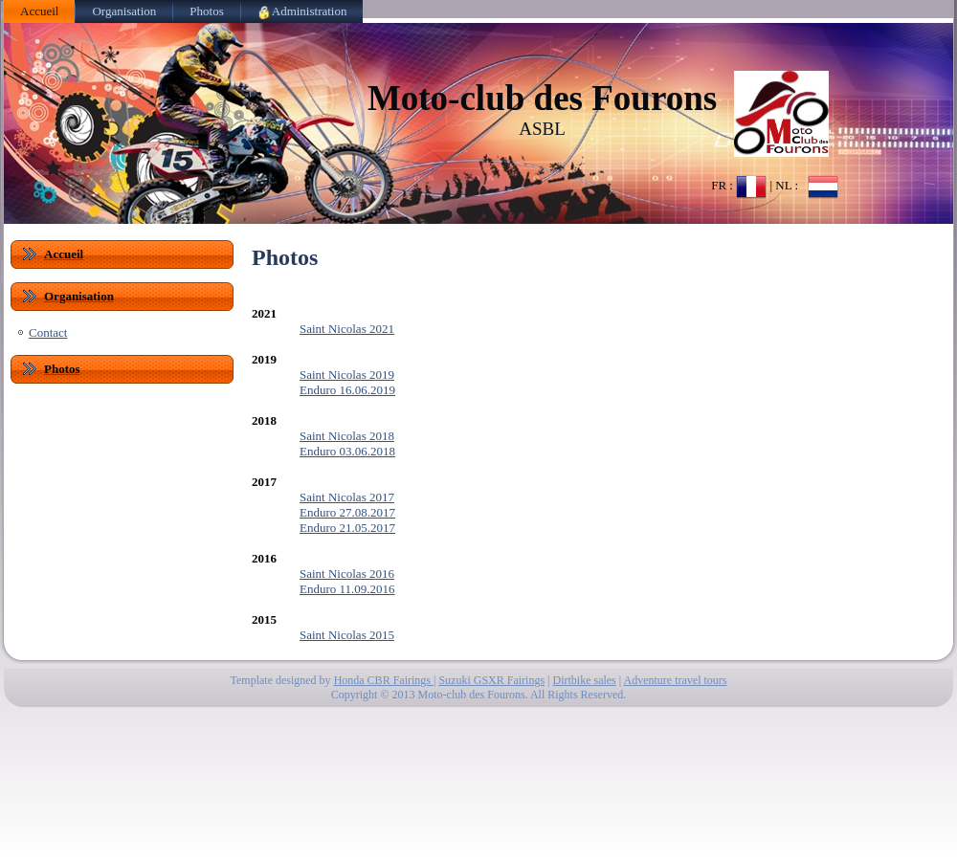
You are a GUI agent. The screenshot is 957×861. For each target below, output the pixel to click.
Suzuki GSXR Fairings (491, 680)
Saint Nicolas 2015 (347, 635)
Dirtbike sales (583, 680)
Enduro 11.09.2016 (347, 589)
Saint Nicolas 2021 (347, 328)
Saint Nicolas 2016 (347, 573)
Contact (48, 332)
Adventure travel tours (675, 680)
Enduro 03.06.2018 (347, 451)
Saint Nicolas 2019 (347, 374)
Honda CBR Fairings (384, 680)
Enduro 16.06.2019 (347, 390)
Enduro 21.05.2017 (347, 527)
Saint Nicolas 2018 (347, 436)
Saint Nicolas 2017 (347, 497)
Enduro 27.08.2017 (347, 512)
